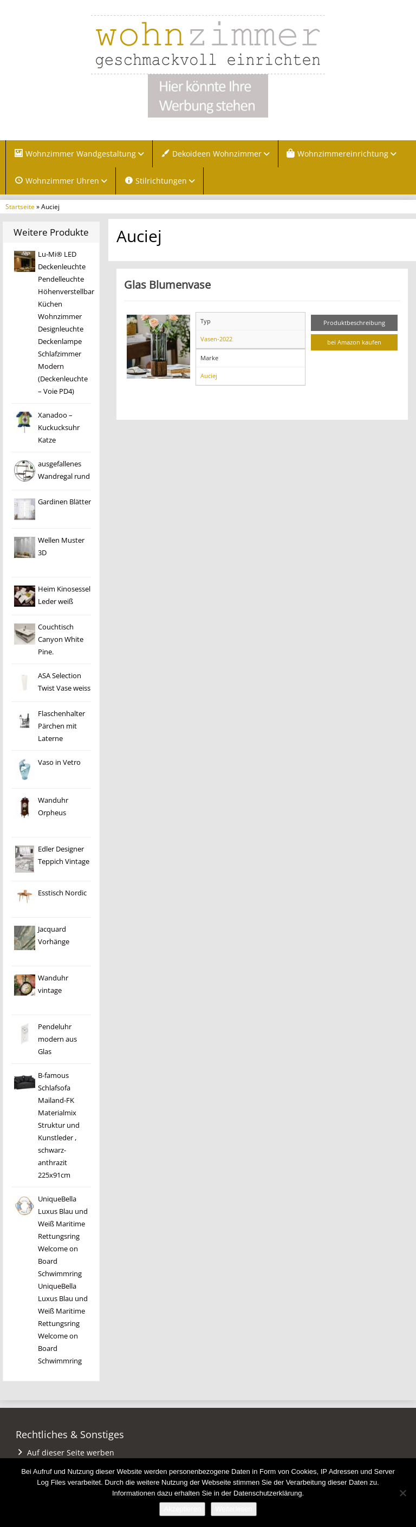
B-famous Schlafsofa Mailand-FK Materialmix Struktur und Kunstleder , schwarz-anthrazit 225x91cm (59, 1125)
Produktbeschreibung (354, 323)
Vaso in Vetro (59, 762)
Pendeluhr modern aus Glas (57, 1039)
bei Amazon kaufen (354, 342)
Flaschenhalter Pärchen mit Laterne (61, 726)
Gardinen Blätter (64, 501)
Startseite (20, 206)
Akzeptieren (182, 1509)
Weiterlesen (233, 1509)
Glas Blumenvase (167, 284)
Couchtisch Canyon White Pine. (60, 639)
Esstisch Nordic (62, 893)
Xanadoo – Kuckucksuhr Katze (59, 428)
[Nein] (402, 1492)
